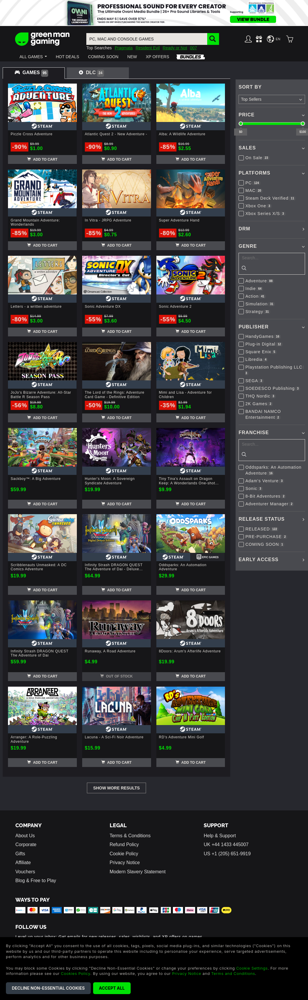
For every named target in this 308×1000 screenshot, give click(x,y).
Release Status (262, 519)
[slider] (241, 123)
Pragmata (124, 47)
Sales (247, 147)
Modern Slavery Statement (138, 871)
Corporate (25, 844)
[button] (33, 56)
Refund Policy (124, 844)
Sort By (250, 86)
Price (246, 114)
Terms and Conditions (233, 973)
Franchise (254, 432)
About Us (25, 835)
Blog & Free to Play (35, 880)
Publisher (253, 326)
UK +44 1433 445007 (226, 844)
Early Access (258, 559)
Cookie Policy (124, 853)
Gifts (20, 853)
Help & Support (220, 835)
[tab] (34, 73)
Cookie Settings (252, 968)
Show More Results (116, 788)
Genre (248, 246)
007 (193, 47)
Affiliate (23, 862)
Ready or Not (175, 47)
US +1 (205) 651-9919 (227, 853)
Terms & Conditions (130, 835)
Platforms (254, 172)
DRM (244, 228)
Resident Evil (148, 47)
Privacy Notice (125, 862)
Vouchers (25, 871)
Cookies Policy (75, 973)
